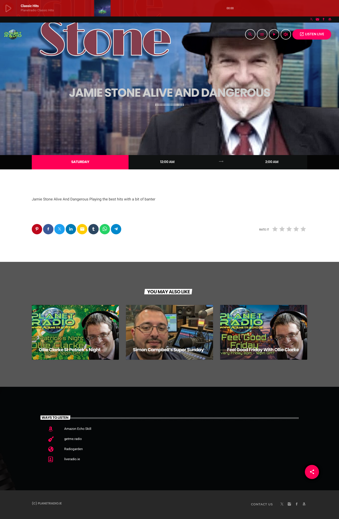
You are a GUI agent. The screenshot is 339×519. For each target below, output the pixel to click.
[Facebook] (324, 19)
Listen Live (311, 34)
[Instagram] (317, 19)
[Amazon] (330, 19)
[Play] (274, 34)
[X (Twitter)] (311, 19)
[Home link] (13, 34)
